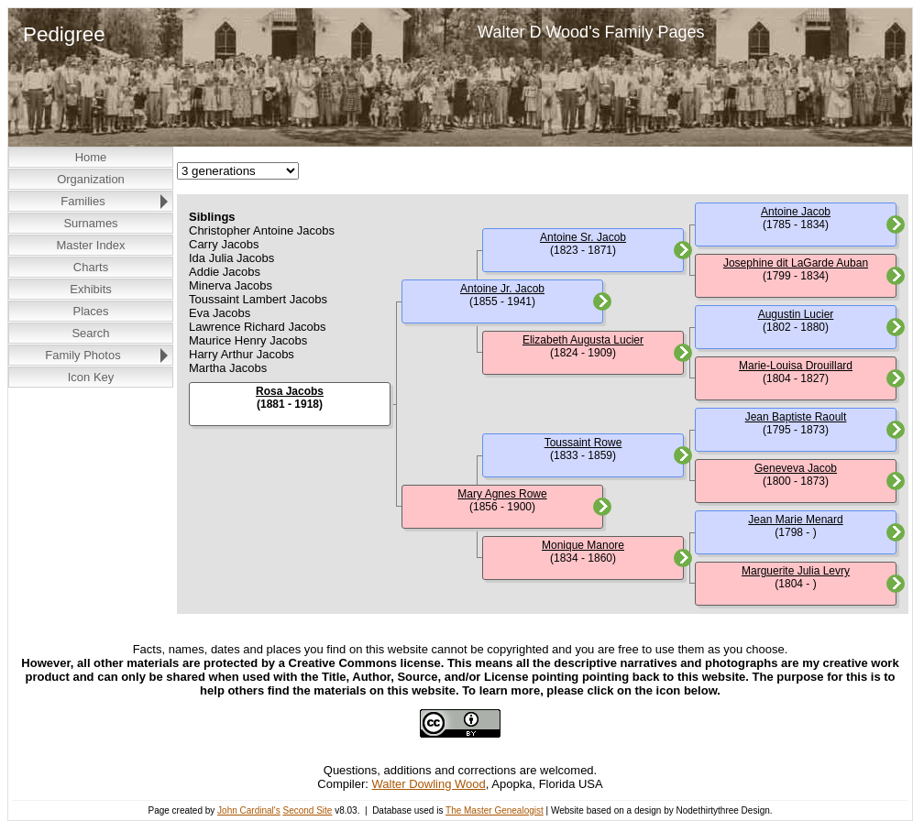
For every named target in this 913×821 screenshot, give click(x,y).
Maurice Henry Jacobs (248, 340)
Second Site (307, 810)
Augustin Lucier (796, 314)
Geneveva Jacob (795, 468)
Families (82, 201)
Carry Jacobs (224, 244)
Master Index (90, 245)
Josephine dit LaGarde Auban (795, 263)
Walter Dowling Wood (429, 784)
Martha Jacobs (228, 368)
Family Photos (82, 355)
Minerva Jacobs (230, 285)
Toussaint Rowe (583, 442)
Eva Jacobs (219, 313)
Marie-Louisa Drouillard (795, 365)
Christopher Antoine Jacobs (262, 230)
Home (91, 157)
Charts (90, 267)
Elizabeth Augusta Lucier (583, 340)
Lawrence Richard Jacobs (257, 327)
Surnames (90, 223)
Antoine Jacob (795, 211)
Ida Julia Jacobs (231, 258)
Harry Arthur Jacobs (241, 354)
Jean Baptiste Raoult (796, 416)
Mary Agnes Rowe (501, 493)
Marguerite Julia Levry (796, 570)
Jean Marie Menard (795, 519)
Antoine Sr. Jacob (583, 237)
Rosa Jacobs (290, 391)
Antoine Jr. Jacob (502, 288)
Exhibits (91, 289)
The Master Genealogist (495, 810)
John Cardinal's (248, 810)
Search (90, 333)
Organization (91, 179)
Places (90, 311)
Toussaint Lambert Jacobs (258, 299)
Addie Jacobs (224, 272)
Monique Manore (583, 545)
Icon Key (91, 377)
